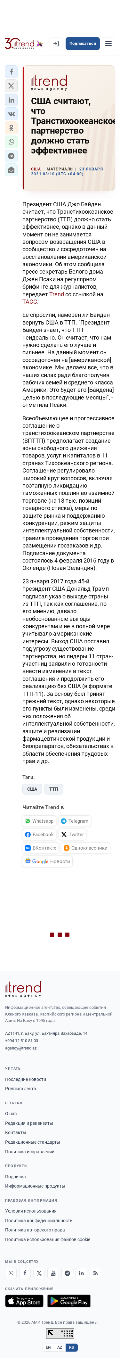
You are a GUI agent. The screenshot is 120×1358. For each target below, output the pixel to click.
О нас (11, 1113)
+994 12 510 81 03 (21, 1040)
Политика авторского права (35, 1229)
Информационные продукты (35, 1186)
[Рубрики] (108, 43)
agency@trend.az (20, 1048)
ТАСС (29, 301)
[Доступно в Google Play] (69, 1301)
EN (48, 1347)
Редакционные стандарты (32, 1142)
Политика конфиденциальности (39, 1220)
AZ (59, 1347)
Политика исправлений (29, 1151)
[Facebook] (25, 1273)
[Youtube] (53, 1273)
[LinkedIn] (81, 1273)
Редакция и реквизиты (29, 1123)
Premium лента (20, 1088)
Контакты (15, 1132)
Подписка (15, 1176)
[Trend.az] (24, 43)
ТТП (53, 789)
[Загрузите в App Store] (24, 1301)
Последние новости (25, 1079)
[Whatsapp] (11, 1273)
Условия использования (31, 1211)
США (32, 789)
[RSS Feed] (95, 1273)
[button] (11, 72)
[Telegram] (67, 1273)
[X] (39, 1273)
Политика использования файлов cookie (47, 1239)
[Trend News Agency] (23, 989)
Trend (56, 294)
